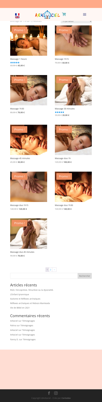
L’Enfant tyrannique (19, 294)
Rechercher (84, 276)
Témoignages (28, 320)
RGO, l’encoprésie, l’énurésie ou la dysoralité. (32, 290)
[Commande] (76, 21)
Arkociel (14, 320)
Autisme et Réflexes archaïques (25, 298)
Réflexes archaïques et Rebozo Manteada (30, 303)
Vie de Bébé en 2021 (20, 307)
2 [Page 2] (50, 269)
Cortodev (66, 398)
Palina (13, 325)
